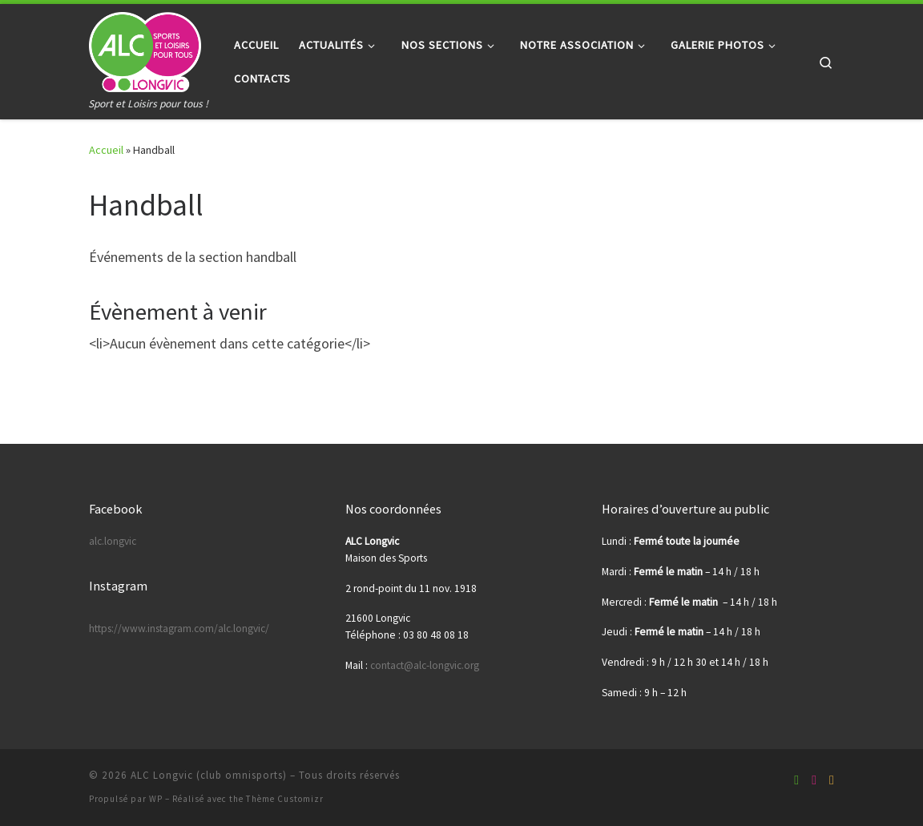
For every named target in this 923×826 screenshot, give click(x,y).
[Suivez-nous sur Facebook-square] (796, 780)
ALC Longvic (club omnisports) (209, 775)
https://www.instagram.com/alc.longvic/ (179, 628)
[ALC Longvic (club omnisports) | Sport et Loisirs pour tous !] (145, 49)
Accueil (106, 150)
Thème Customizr (285, 798)
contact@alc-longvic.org (424, 665)
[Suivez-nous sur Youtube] (814, 780)
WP (156, 798)
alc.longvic (112, 541)
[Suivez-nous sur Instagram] (831, 780)
